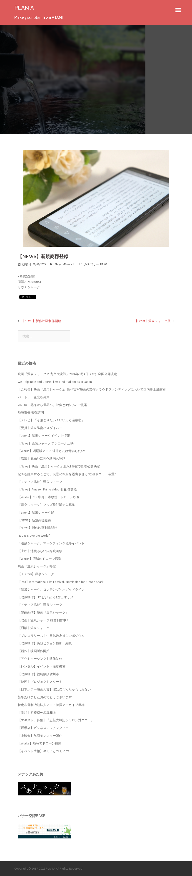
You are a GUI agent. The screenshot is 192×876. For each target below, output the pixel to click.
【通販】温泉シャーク (34, 628)
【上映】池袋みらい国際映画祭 (40, 551)
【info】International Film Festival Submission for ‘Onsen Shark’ (61, 582)
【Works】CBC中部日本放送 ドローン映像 (49, 497)
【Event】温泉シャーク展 (152, 321)
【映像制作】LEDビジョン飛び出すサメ (45, 597)
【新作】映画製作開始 (34, 651)
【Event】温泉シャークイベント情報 (44, 436)
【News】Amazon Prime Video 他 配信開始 (47, 489)
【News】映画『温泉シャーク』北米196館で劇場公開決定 (59, 466)
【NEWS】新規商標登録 (34, 520)
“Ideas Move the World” (34, 535)
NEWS (103, 264)
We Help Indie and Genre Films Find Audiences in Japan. (55, 382)
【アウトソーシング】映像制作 (40, 659)
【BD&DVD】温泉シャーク (36, 574)
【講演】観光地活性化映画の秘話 (41, 459)
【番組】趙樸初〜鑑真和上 (37, 713)
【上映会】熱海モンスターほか (40, 736)
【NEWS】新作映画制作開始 (41, 321)
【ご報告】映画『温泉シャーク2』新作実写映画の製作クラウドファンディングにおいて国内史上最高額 (92, 389)
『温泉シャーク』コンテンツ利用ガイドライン (51, 589)
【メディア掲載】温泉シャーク (40, 482)
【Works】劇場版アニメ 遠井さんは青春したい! (51, 451)
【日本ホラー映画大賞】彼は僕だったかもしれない (54, 689)
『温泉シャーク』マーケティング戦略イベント (51, 543)
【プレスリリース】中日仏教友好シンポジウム (51, 636)
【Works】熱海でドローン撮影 (39, 743)
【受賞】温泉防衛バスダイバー (40, 428)
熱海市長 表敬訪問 (31, 412)
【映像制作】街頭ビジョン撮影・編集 (45, 643)
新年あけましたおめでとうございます (45, 697)
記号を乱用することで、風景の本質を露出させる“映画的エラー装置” (67, 474)
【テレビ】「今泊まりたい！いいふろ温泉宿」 (51, 420)
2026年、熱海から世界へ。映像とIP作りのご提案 (52, 405)
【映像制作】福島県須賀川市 (38, 674)
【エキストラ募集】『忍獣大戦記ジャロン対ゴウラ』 (56, 720)
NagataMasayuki (65, 264)
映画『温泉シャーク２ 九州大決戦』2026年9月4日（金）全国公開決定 (67, 374)
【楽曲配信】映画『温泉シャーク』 (43, 612)
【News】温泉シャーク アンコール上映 (46, 443)
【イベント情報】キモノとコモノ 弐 (43, 751)
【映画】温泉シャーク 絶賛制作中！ (43, 620)
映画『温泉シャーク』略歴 (37, 566)
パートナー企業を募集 (34, 397)
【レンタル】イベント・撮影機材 (41, 666)
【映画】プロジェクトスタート (40, 682)
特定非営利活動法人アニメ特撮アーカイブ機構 (51, 705)
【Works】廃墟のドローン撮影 (39, 559)
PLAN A (24, 7)
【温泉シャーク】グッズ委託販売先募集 (46, 505)
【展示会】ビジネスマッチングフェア (45, 728)
